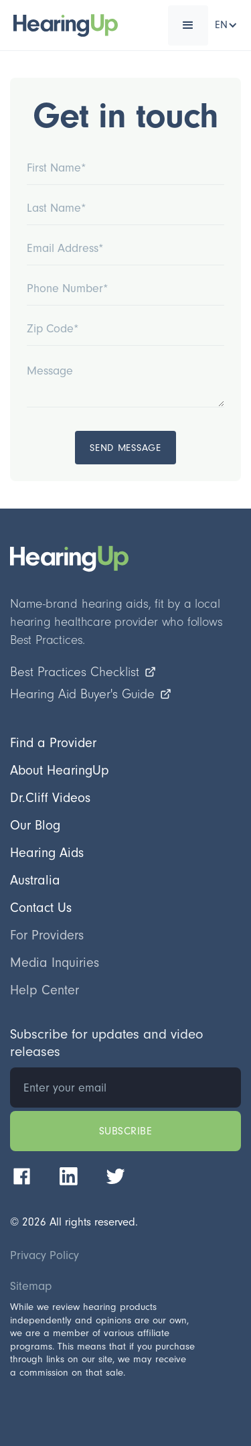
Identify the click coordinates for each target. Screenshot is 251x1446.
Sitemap (31, 1286)
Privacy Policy (44, 1255)
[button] (188, 25)
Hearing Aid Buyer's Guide (91, 694)
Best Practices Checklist (83, 672)
